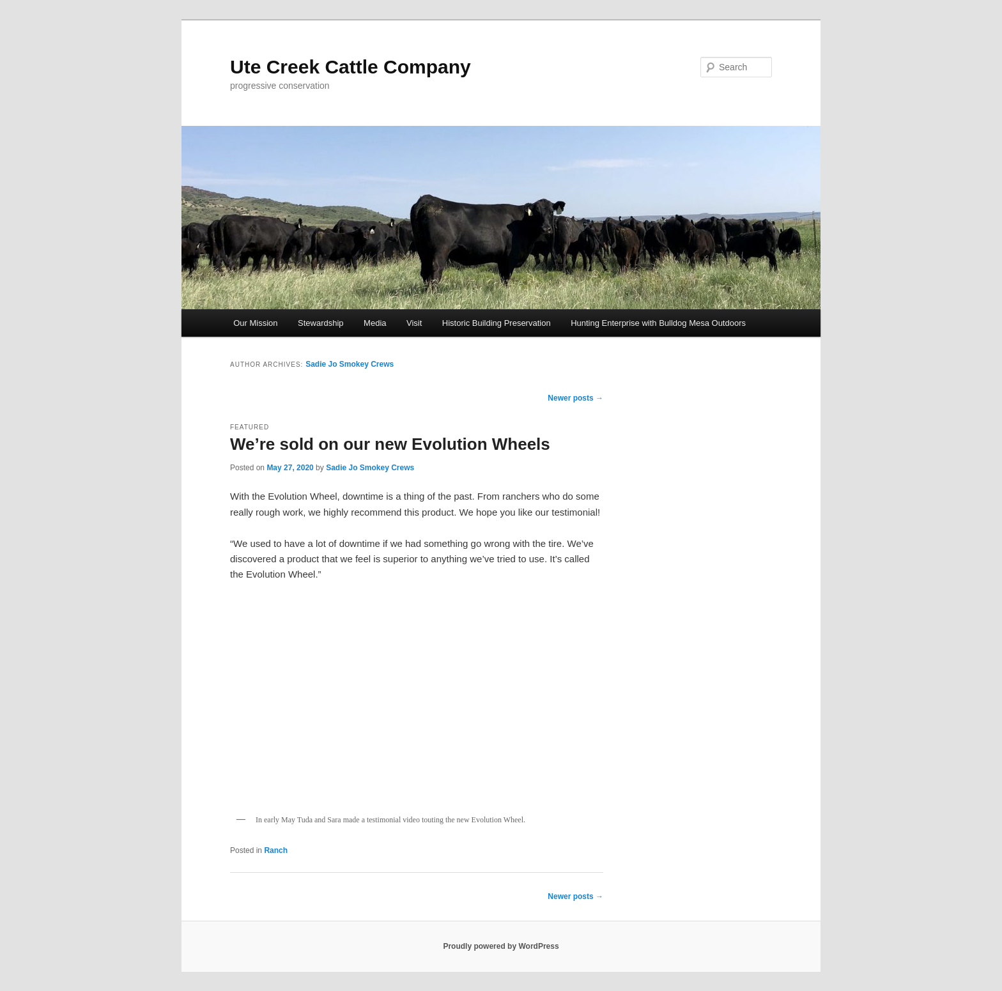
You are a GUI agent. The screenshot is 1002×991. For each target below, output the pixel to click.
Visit (414, 323)
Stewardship (321, 323)
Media (375, 323)
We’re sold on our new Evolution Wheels (390, 444)
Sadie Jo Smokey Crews (349, 364)
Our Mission (255, 323)
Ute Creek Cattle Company (350, 66)
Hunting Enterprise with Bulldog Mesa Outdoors (658, 323)
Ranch (276, 850)
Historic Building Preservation (496, 323)
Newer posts (575, 398)
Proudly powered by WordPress (501, 946)
